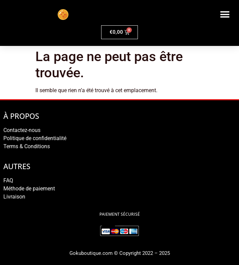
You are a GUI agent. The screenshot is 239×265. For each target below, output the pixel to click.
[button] (224, 14)
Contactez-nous (21, 130)
